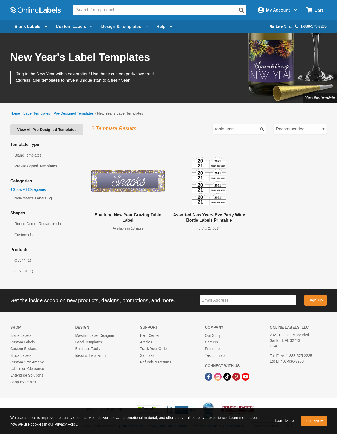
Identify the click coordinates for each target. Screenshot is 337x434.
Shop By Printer (23, 382)
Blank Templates (27, 155)
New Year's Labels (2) (33, 198)
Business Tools (87, 349)
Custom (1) (23, 235)
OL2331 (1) (23, 271)
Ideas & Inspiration (90, 355)
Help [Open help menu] (164, 26)
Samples (147, 355)
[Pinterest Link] (236, 376)
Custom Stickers (23, 349)
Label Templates (36, 113)
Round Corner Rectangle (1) (37, 224)
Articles (146, 342)
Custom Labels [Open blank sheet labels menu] (74, 26)
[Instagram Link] (218, 376)
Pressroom (214, 349)
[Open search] (241, 10)
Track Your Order (154, 349)
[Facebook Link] (209, 376)
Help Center (150, 335)
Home (15, 113)
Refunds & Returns (155, 362)
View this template (320, 97)
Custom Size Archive (27, 362)
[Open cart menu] (314, 10)
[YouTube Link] (245, 376)
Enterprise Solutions (26, 375)
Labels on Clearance (27, 369)
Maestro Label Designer (94, 335)
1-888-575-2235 (311, 26)
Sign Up (315, 300)
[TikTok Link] (227, 376)
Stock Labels (20, 355)
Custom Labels (22, 342)
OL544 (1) (22, 260)
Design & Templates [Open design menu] (124, 26)
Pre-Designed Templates (73, 113)
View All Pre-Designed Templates (46, 130)
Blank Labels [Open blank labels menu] (30, 26)
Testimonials (215, 355)
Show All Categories (28, 189)
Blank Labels (20, 335)
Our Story (213, 335)
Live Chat (280, 26)
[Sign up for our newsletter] (248, 300)
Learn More (284, 420)
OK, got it (314, 421)
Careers (211, 342)
